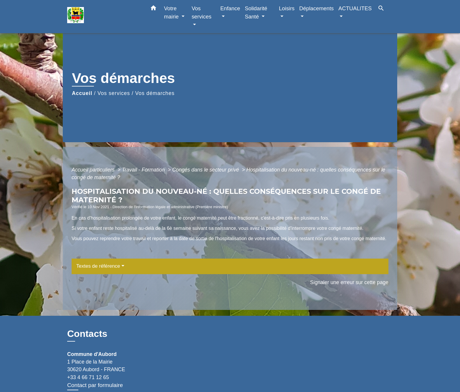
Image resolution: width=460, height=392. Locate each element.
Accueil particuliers (94, 170)
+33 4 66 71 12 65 (88, 377)
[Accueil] (104, 17)
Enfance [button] (230, 8)
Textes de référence (98, 266)
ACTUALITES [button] (355, 8)
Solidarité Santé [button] (256, 12)
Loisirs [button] (287, 8)
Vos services (113, 93)
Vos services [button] (201, 12)
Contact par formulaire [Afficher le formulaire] (95, 385)
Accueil (82, 93)
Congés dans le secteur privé (206, 170)
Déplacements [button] (316, 8)
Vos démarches (155, 93)
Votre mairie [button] (172, 12)
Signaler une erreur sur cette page (349, 282)
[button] (153, 9)
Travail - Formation (144, 170)
